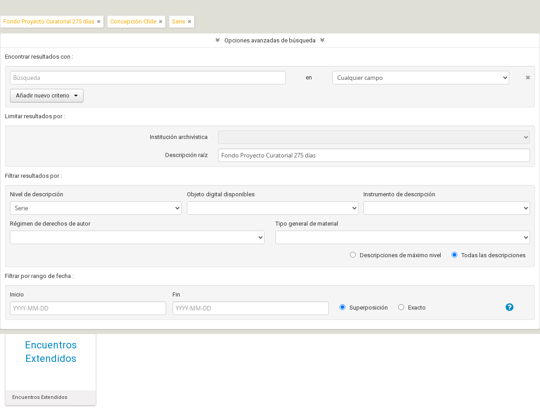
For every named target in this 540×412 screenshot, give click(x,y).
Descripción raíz (186, 155)
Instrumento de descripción (399, 194)
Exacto (412, 307)
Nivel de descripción (36, 194)
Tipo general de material (306, 223)
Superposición (364, 307)
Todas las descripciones (489, 255)
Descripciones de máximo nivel (395, 255)
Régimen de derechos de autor (50, 223)
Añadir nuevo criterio (47, 95)
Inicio (17, 294)
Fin (176, 294)
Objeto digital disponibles (221, 194)
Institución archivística (179, 137)
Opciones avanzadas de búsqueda (270, 40)
